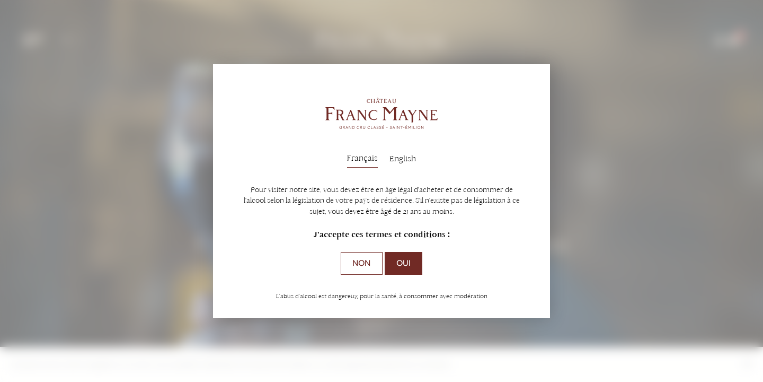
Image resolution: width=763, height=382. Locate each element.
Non (361, 263)
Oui (403, 263)
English (402, 158)
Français (362, 158)
